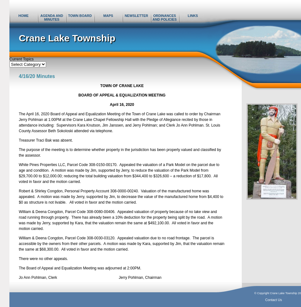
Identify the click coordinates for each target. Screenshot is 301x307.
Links (193, 16)
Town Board (80, 16)
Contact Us (273, 300)
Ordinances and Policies (165, 17)
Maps (108, 16)
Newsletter (136, 16)
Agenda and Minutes (51, 17)
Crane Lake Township (67, 38)
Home (23, 16)
